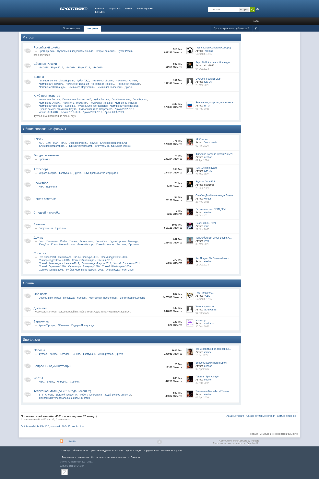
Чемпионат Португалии (81, 87)
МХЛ (56, 142)
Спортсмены (46, 228)
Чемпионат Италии (102, 80)
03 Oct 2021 (202, 215)
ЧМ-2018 (44, 67)
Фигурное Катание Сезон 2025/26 (214, 154)
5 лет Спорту (46, 394)
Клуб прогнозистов (47, 95)
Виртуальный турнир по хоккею (113, 146)
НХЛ (63, 142)
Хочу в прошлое (205, 306)
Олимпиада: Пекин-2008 (120, 269)
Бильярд (133, 241)
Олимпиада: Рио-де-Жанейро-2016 (78, 257)
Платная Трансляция (207, 376)
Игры (41, 381)
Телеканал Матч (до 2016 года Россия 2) (62, 391)
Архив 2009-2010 (92, 112)
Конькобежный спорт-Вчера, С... (214, 237)
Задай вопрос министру (117, 394)
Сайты (38, 377)
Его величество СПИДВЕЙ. (211, 209)
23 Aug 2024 (202, 382)
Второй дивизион (105, 51)
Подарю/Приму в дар (83, 325)
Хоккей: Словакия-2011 (127, 263)
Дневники (40, 308)
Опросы (39, 350)
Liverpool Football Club (208, 78)
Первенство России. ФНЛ (76, 99)
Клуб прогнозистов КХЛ (113, 142)
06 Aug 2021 (202, 108)
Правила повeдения (100, 450)
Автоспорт (41, 169)
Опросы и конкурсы (50, 297)
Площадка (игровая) (74, 297)
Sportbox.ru (31, 339)
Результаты (114, 8)
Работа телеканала (91, 394)
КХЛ (41, 142)
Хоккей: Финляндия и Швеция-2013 (92, 260)
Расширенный (257, 9)
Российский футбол (47, 47)
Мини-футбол (105, 354)
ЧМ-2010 (98, 67)
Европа (39, 76)
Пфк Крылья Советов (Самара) (213, 47)
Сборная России (45, 63)
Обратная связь (80, 450)
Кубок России (125, 51)
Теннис (73, 241)
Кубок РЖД (82, 80)
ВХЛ (48, 142)
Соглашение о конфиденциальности (279, 434)
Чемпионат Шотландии (52, 87)
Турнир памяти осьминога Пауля (57, 109)
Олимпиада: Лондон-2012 (96, 263)
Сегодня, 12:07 (204, 299)
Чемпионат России (49, 99)
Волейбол (101, 241)
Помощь (71, 441)
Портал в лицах (133, 450)
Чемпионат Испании (77, 83)
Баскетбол (41, 183)
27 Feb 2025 (202, 201)
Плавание (52, 241)
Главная (99, 8)
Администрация (235, 415)
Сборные (70, 105)
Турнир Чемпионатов (81, 146)
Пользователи (71, 28)
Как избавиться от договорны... (213, 348)
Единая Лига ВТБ (205, 181)
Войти (256, 21)
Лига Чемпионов (120, 99)
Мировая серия (47, 173)
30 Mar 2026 (202, 244)
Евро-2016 (57, 67)
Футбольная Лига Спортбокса (95, 109)
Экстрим (121, 244)
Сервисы (75, 381)
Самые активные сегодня (260, 415)
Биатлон (39, 224)
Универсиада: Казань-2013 (54, 260)
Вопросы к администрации (52, 366)
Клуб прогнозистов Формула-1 (101, 173)
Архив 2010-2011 (70, 112)
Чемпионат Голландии (109, 87)
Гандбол (44, 244)
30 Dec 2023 (202, 326)
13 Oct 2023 (202, 264)
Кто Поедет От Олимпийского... (213, 258)
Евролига (51, 186)
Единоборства (117, 241)
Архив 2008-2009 (114, 112)
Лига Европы (66, 80)
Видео (128, 8)
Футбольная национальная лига (75, 51)
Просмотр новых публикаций (231, 28)
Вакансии (135, 457)
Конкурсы (100, 12)
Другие (128, 87)
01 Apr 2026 (202, 312)
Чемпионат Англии (126, 80)
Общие (28, 283)
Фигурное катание (46, 155)
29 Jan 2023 (202, 188)
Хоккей (38, 139)
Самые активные (286, 415)
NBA (41, 186)
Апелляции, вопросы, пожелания (214, 102)
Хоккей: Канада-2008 (51, 269)
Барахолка (41, 321)
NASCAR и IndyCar (206, 168)
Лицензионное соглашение (75, 457)
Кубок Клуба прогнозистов (93, 105)
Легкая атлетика (45, 199)
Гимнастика (86, 241)
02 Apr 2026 (202, 145)
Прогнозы (44, 159)
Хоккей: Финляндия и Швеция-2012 (59, 263)
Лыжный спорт (85, 244)
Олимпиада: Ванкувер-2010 (83, 266)
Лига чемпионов (48, 80)
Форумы (92, 28)
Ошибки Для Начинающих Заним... (215, 195)
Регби (63, 241)
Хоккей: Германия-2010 (52, 266)
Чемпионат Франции (128, 83)
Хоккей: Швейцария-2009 (116, 266)
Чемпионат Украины (102, 83)
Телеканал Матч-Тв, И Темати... (214, 391)
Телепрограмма (145, 8)
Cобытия (40, 253)
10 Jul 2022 (202, 355)
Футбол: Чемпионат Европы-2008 (84, 269)
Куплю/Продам (47, 325)
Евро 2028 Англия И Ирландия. (213, 62)
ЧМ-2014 (70, 67)
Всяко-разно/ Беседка (132, 297)
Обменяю (63, 325)
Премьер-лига (47, 51)
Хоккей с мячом (105, 244)
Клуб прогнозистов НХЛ (52, 146)
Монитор (200, 320)
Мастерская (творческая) (103, 297)
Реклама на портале (171, 450)
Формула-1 (65, 173)
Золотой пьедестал (66, 394)
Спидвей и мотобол (47, 212)
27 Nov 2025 (202, 229)
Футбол (28, 37)
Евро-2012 (84, 67)
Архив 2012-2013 (125, 109)
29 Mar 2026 (202, 85)
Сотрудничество (150, 450)
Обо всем (40, 294)
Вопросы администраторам (211, 362)
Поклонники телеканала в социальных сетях (64, 398)
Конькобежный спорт (63, 244)
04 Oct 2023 (202, 68)
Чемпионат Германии (51, 83)
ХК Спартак (202, 139)
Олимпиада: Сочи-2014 (114, 257)
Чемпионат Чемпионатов (124, 105)
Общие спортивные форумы (44, 129)
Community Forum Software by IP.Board (239, 441)
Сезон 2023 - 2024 (206, 223)
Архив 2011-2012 (48, 112)
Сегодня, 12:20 (204, 54)
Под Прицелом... (205, 292)
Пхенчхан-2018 (47, 257)
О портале (117, 450)
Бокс (41, 241)
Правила (253, 434)
